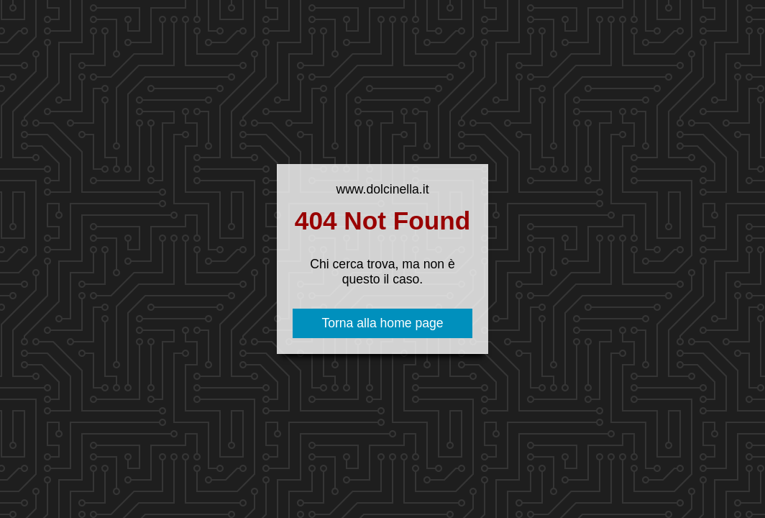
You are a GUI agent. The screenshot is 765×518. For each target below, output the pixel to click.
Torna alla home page (382, 323)
